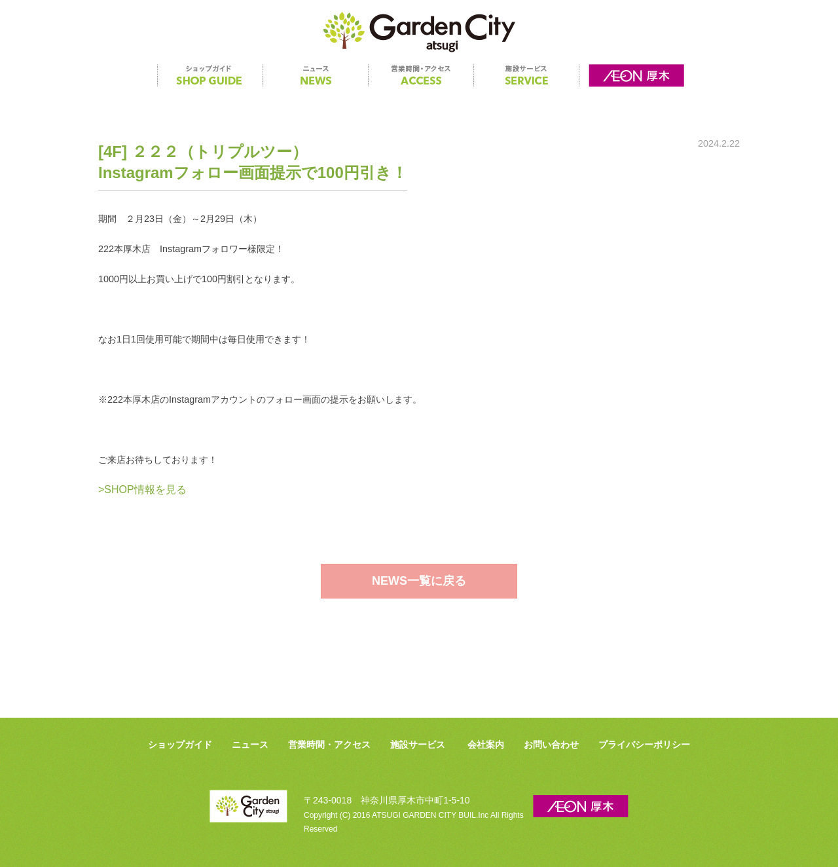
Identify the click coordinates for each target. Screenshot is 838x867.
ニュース (250, 744)
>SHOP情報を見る (142, 489)
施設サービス (417, 744)
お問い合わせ (551, 744)
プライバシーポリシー (644, 744)
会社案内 (485, 744)
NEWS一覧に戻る (419, 580)
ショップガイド (180, 744)
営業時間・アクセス (329, 744)
